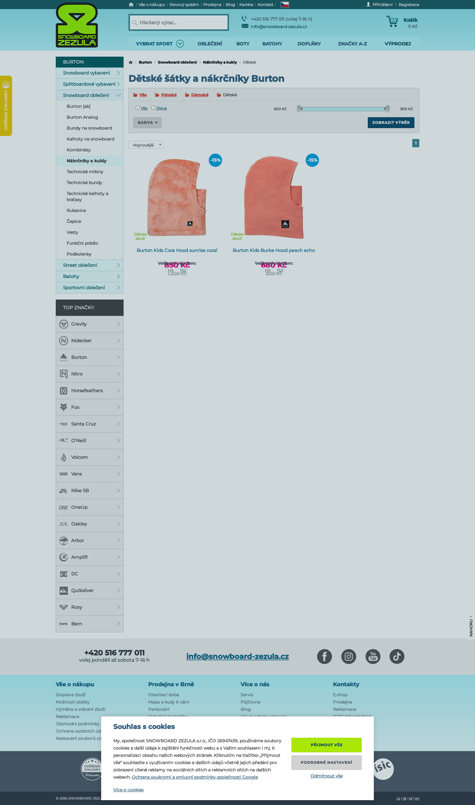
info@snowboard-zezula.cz (274, 26)
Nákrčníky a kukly (220, 62)
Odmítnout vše (327, 776)
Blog (246, 709)
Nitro (89, 374)
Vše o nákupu (75, 684)
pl (410, 798)
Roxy (89, 607)
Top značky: (78, 307)
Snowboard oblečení (177, 62)
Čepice (74, 221)
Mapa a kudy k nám (168, 702)
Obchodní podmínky (77, 724)
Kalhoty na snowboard (90, 139)
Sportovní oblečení (91, 287)
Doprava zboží (71, 694)
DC (89, 573)
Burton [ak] (78, 106)
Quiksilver (89, 590)
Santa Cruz (89, 424)
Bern (89, 623)
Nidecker (89, 340)
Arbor (89, 540)
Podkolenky (79, 254)
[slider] (300, 108)
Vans (89, 474)
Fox (89, 407)
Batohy (91, 276)
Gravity (89, 324)
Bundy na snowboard (89, 128)
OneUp (89, 507)
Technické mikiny (85, 171)
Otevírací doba (163, 694)
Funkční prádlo (82, 243)
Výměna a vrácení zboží (80, 709)
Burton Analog (82, 117)
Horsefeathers (89, 390)
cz (398, 798)
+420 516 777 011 (114, 653)
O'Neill (89, 440)
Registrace (409, 4)
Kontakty (346, 684)
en (417, 798)
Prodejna (342, 702)
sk (405, 798)
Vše (143, 94)
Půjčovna (250, 702)
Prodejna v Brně (171, 684)
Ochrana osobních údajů (81, 731)
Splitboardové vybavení (91, 84)
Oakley (89, 523)
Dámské (199, 94)
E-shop (340, 694)
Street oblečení (91, 265)
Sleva (159, 108)
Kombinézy (79, 150)
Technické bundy (84, 182)
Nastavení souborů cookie (83, 738)
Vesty (72, 232)
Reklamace (67, 716)
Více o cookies (128, 790)
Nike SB (89, 490)
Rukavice (76, 210)
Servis (247, 694)
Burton (145, 62)
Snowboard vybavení (91, 73)
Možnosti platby (73, 702)
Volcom (89, 457)
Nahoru (471, 626)
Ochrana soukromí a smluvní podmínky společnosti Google (195, 777)
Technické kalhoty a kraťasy (87, 196)
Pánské (169, 94)
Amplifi (89, 557)
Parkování (158, 709)
